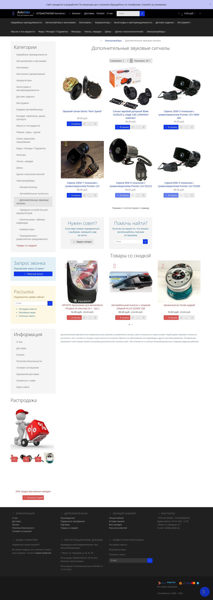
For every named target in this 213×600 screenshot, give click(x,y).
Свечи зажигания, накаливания (25, 140)
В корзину (74, 124)
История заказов (116, 521)
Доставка (89, 13)
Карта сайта (22, 387)
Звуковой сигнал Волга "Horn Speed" (82, 111)
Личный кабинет (116, 518)
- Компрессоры (25, 229)
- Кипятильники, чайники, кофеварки (30, 221)
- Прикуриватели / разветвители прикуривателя (31, 237)
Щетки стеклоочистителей (129, 31)
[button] (186, 13)
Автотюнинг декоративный (30, 74)
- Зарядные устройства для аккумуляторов (32, 211)
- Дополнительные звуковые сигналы (32, 202)
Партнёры (65, 525)
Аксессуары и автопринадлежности (133, 22)
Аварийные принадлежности (27, 22)
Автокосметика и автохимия (61, 22)
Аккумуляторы (103, 22)
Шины (109, 31)
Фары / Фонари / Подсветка (53, 31)
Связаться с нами (25, 380)
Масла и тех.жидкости (23, 31)
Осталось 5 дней (33, 498)
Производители (68, 518)
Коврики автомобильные (29, 109)
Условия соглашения (27, 367)
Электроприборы (156, 31)
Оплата (100, 13)
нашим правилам (43, 553)
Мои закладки (115, 525)
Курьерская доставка (27, 374)
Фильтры (76, 31)
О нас (110, 13)
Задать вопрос (82, 241)
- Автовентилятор (26, 187)
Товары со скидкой (26, 245)
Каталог (75, 13)
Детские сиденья (165, 22)
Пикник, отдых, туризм (28, 132)
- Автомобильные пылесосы (32, 193)
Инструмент (184, 22)
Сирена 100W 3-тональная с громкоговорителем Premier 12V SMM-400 (179, 114)
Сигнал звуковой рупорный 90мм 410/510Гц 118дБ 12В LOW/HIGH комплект (130, 114)
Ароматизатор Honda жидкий (179, 305)
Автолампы (86, 22)
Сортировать (117, 61)
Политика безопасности (29, 361)
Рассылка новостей (118, 528)
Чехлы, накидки (93, 31)
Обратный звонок (33, 274)
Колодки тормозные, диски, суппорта (31, 118)
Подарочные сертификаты (73, 521)
